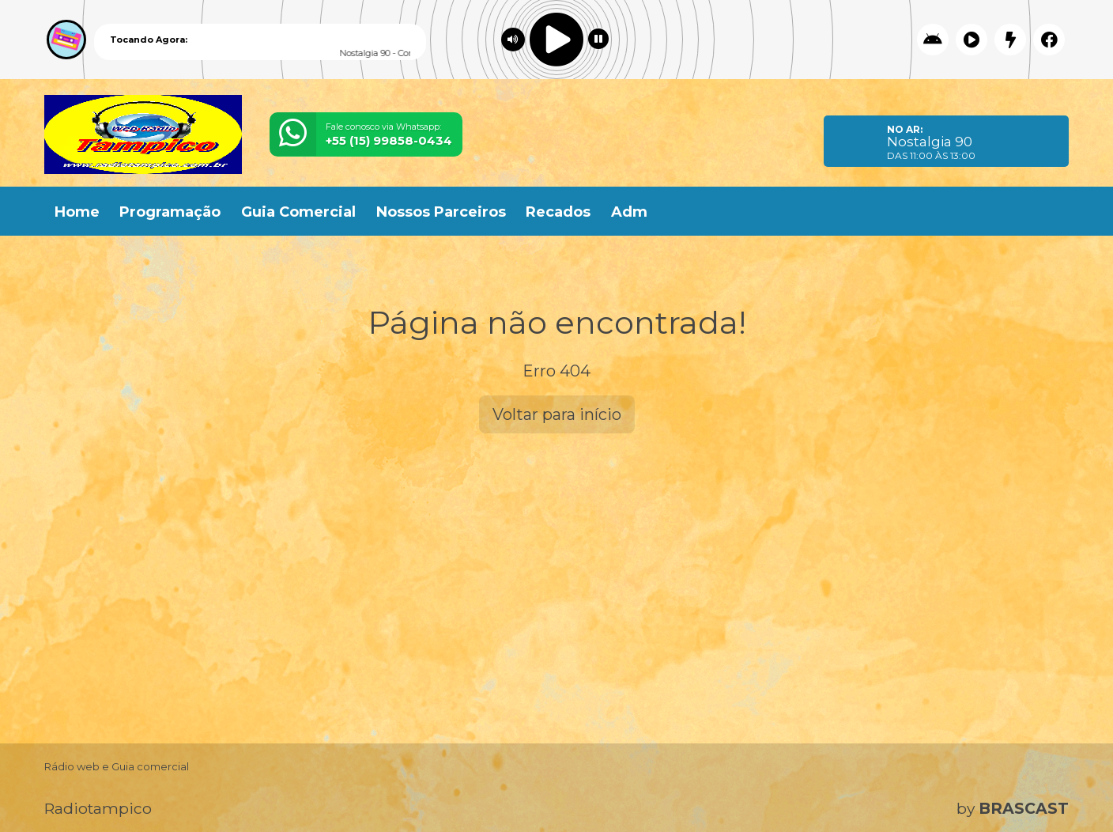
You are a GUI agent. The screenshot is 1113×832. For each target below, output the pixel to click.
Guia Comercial (298, 212)
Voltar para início (556, 414)
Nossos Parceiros (441, 212)
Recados (558, 212)
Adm (629, 212)
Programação (170, 212)
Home (77, 212)
